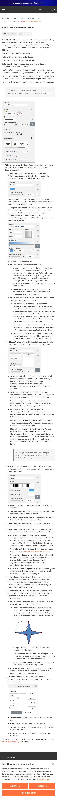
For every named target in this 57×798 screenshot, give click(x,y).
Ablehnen (15, 785)
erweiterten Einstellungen (11, 742)
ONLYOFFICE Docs (9, 34)
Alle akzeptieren (28, 792)
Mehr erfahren (43, 779)
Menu (41, 9)
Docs (15, 18)
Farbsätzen (42, 202)
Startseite (5, 18)
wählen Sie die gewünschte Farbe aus (36, 551)
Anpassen (42, 785)
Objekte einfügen (25, 34)
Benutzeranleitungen (28, 18)
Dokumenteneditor (9, 21)
